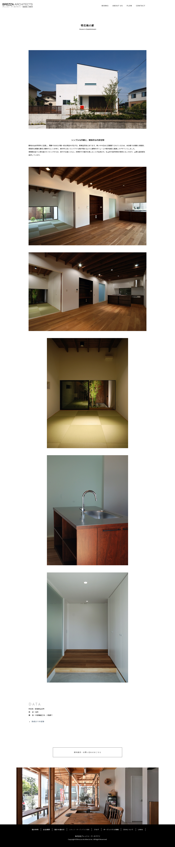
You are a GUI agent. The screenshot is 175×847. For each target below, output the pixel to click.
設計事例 (35, 829)
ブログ (96, 829)
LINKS (140, 829)
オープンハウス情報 (111, 829)
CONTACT (140, 5)
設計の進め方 (59, 829)
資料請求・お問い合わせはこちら (87, 752)
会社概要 (46, 829)
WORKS (105, 5)
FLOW (129, 5)
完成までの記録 (38, 721)
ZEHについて (128, 829)
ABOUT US (118, 5)
